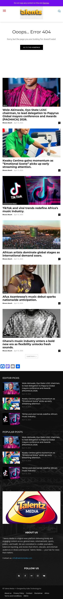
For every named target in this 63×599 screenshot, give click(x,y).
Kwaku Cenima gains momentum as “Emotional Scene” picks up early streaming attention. (28, 164)
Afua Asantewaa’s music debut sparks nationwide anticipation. (29, 298)
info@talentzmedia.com (22, 558)
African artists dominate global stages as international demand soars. (31, 254)
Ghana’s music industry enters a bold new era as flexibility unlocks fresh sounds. (28, 344)
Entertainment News (9, 204)
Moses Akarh (7, 123)
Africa (5, 105)
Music (5, 156)
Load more (31, 356)
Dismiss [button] (46, 3)
